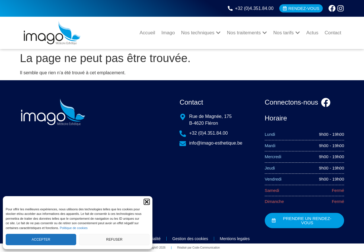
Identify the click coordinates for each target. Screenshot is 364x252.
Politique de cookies (74, 228)
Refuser (114, 240)
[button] (147, 202)
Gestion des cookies (190, 238)
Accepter (41, 240)
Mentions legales (235, 238)
